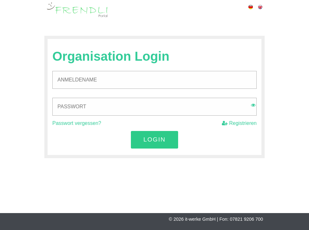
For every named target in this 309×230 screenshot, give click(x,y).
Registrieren (239, 123)
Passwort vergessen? (76, 123)
